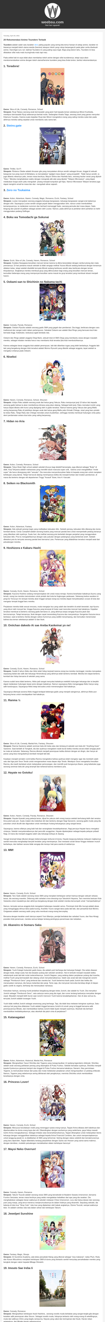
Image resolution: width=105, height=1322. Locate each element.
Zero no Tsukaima (18, 190)
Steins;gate (14, 125)
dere (36, 45)
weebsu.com (52, 22)
